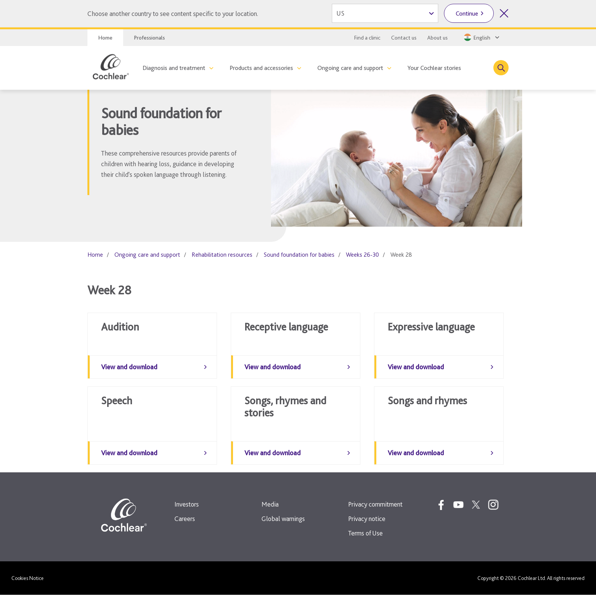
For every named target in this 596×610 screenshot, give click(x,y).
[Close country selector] (504, 13)
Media (270, 519)
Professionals (149, 37)
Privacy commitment (375, 519)
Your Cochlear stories (434, 67)
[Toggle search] (501, 67)
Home (105, 37)
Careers (184, 534)
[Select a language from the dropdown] (481, 37)
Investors (186, 519)
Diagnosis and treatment (174, 67)
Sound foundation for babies (299, 254)
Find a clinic (367, 37)
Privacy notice (366, 534)
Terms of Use (365, 548)
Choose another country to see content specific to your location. (172, 13)
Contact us (404, 37)
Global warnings (283, 534)
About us (437, 37)
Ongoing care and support (350, 67)
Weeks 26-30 (362, 254)
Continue (467, 13)
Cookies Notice (27, 593)
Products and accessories (261, 67)
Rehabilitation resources (222, 254)
